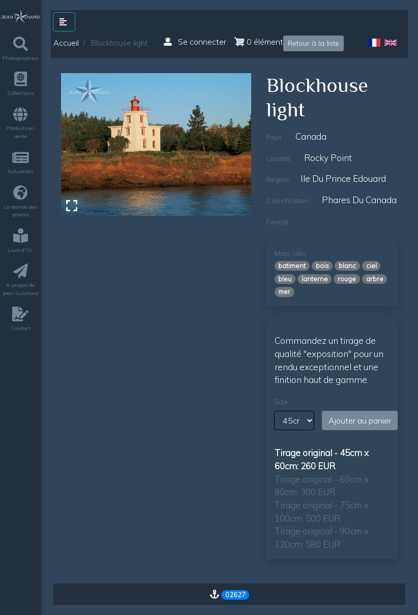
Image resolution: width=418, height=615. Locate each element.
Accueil (66, 43)
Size (281, 402)
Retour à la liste (313, 43)
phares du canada (359, 200)
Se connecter (195, 42)
